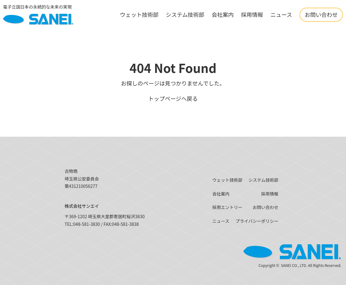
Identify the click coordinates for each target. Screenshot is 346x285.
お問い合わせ (321, 14)
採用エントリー (227, 207)
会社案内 (223, 14)
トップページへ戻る (173, 98)
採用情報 (252, 14)
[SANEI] (38, 15)
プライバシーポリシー (256, 221)
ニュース (281, 14)
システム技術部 (185, 14)
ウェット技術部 (139, 14)
